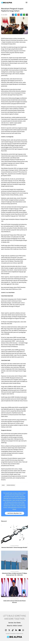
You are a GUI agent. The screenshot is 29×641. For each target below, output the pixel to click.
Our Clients (17, 623)
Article (15, 626)
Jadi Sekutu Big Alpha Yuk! (14, 513)
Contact (19, 626)
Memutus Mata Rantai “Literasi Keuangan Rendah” (14, 547)
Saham (3, 485)
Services (10, 623)
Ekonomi (17, 545)
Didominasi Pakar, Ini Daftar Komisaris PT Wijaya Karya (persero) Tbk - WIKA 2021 (14, 574)
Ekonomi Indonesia (11, 485)
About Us (9, 626)
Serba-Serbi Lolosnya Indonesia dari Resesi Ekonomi (14, 601)
